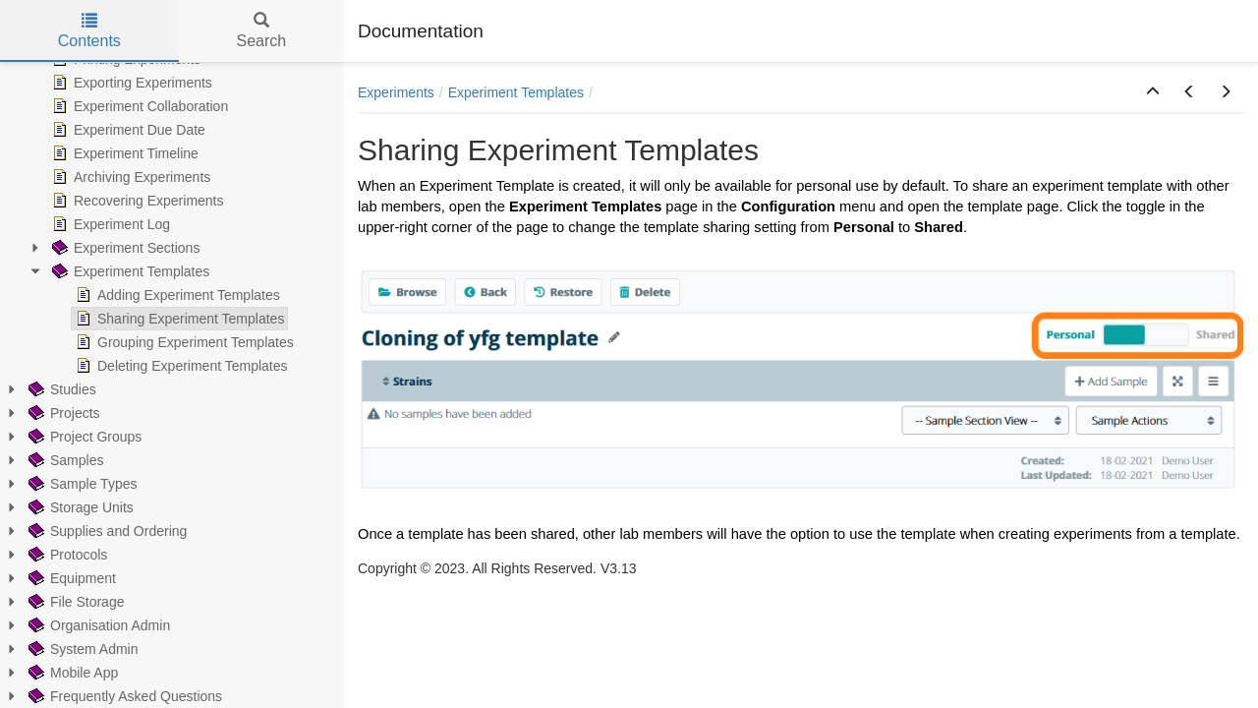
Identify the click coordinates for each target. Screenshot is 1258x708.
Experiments (396, 92)
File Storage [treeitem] (74, 602)
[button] (1153, 92)
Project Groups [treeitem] (83, 436)
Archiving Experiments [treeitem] (129, 177)
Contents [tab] (89, 31)
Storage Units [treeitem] (79, 507)
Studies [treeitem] (60, 389)
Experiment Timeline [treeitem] (123, 153)
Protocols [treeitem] (66, 554)
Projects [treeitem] (62, 413)
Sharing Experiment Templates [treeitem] (178, 318)
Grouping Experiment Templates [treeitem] (183, 342)
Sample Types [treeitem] (81, 484)
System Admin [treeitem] (81, 649)
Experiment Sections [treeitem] (124, 248)
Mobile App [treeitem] (71, 672)
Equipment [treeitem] (70, 578)
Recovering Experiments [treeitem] (136, 200)
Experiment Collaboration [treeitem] (138, 106)
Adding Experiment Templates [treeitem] (176, 295)
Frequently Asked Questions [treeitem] (123, 696)
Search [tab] (261, 31)
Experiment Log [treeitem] (109, 224)
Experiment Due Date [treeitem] (126, 130)
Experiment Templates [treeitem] (128, 271)
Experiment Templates (516, 92)
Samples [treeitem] (64, 460)
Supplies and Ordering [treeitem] (106, 531)
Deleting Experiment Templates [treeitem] (180, 366)
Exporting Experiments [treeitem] (130, 82)
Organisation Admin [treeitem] (97, 625)
